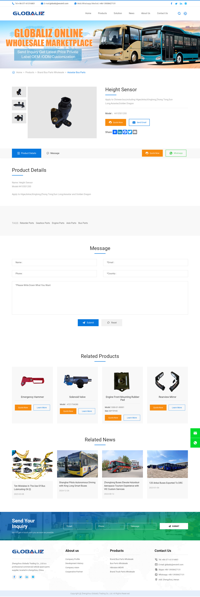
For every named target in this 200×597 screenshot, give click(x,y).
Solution (118, 13)
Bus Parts (83, 223)
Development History (74, 564)
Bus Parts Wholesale (119, 564)
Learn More (42, 407)
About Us (145, 13)
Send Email (140, 122)
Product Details (26, 153)
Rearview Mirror (167, 396)
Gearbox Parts (43, 223)
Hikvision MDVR (117, 568)
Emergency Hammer (32, 396)
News (131, 13)
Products (102, 13)
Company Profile (72, 559)
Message (53, 153)
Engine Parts (58, 223)
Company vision (72, 568)
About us (72, 551)
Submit (88, 322)
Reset (112, 322)
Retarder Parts (27, 223)
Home (88, 13)
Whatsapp (176, 153)
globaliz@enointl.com (59, 3)
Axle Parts (71, 223)
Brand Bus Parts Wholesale (51, 72)
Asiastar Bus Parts (76, 72)
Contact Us (162, 13)
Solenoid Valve (77, 396)
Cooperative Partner (74, 572)
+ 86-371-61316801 (26, 3)
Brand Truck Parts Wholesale (122, 572)
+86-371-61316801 (170, 560)
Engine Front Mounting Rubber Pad (122, 398)
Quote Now (116, 122)
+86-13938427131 (108, 3)
